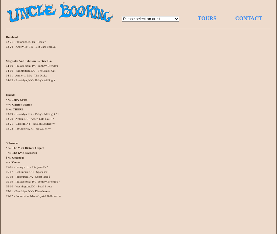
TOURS (207, 18)
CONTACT (248, 18)
